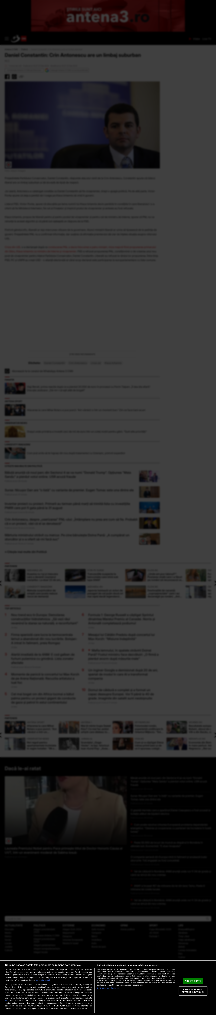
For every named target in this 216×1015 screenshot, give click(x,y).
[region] (108, 987)
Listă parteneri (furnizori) (108, 988)
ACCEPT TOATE (193, 981)
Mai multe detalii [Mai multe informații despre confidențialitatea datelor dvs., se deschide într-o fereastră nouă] (43, 980)
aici (6, 1000)
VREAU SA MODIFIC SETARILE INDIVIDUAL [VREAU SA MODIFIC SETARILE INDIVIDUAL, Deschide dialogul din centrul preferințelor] (193, 990)
